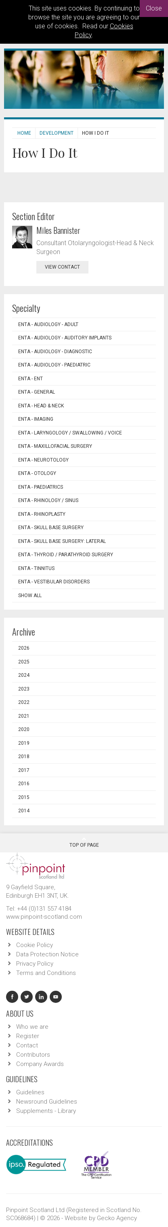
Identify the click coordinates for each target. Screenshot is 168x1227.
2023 (23, 689)
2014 (23, 811)
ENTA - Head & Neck (41, 406)
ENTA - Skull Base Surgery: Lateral (62, 541)
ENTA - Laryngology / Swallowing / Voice (70, 433)
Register (27, 1036)
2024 (23, 675)
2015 (23, 797)
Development (57, 133)
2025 (23, 662)
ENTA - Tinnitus (36, 568)
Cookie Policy (34, 945)
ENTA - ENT (30, 378)
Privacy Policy (34, 963)
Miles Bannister (58, 230)
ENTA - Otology (37, 473)
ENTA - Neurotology (43, 460)
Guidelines (30, 1092)
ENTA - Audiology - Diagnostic (55, 351)
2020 (23, 729)
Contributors (33, 1054)
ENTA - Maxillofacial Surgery (55, 446)
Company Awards (40, 1064)
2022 (23, 702)
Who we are (32, 1026)
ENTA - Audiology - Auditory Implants (64, 338)
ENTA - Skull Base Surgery (51, 527)
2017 (23, 770)
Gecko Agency (117, 1218)
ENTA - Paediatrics (40, 487)
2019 (23, 743)
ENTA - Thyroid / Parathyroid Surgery (65, 554)
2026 (23, 648)
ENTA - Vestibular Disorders (54, 582)
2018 (23, 756)
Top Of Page (84, 842)
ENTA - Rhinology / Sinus (48, 500)
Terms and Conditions (46, 973)
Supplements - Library (46, 1111)
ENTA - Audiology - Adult (48, 324)
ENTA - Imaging (35, 419)
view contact (62, 267)
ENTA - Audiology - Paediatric (54, 365)
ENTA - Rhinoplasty (41, 514)
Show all (30, 595)
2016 (23, 783)
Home (24, 133)
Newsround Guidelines (46, 1101)
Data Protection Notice (47, 954)
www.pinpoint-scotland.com (44, 916)
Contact (27, 1045)
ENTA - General (36, 392)
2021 (23, 716)
